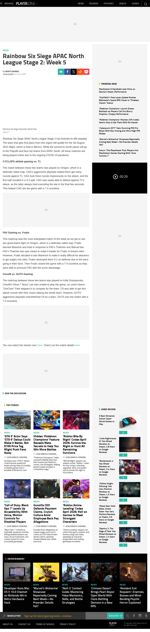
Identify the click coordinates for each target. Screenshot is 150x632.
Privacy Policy (68, 626)
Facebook (67, 73)
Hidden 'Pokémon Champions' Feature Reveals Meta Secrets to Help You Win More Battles (46, 444)
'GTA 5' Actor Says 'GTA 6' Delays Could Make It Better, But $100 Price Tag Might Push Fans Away (17, 445)
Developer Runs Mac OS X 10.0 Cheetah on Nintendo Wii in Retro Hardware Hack (16, 597)
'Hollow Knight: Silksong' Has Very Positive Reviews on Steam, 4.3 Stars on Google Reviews (107, 493)
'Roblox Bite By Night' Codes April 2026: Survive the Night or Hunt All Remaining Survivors (74, 445)
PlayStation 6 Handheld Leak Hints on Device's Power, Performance (117, 92)
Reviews (93, 4)
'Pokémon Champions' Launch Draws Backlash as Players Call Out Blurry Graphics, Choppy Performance (116, 112)
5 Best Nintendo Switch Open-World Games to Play (107, 425)
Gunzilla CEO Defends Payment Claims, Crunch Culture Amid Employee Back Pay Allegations (46, 514)
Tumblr (146, 617)
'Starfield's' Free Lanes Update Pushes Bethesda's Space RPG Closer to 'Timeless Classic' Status (119, 101)
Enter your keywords (145, 4)
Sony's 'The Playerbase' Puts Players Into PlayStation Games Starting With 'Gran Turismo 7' (118, 154)
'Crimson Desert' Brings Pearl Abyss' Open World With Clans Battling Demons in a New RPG (103, 598)
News (81, 4)
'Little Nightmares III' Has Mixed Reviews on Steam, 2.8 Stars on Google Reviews (107, 448)
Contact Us (24, 626)
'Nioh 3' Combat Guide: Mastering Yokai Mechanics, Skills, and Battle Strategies (72, 597)
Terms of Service (45, 626)
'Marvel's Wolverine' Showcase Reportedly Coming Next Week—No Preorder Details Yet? (119, 143)
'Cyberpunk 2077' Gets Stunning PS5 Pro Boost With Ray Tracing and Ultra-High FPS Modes (119, 132)
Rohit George (12, 72)
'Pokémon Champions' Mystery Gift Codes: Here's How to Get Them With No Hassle (119, 122)
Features (109, 4)
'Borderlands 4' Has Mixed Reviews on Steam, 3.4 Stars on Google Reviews (107, 471)
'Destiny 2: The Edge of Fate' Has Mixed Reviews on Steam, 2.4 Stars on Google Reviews (107, 538)
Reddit (80, 73)
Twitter (74, 73)
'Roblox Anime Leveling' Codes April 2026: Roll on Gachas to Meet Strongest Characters (75, 514)
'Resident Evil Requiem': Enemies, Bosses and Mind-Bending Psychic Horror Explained (132, 597)
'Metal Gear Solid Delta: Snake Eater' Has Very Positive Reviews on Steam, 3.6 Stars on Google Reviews (107, 516)
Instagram (140, 617)
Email (61, 73)
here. (78, 346)
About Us (8, 626)
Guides (135, 4)
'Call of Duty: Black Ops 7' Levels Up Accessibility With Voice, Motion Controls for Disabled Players (16, 514)
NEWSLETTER (14, 617)
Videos (122, 4)
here (39, 346)
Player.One (36, 4)
